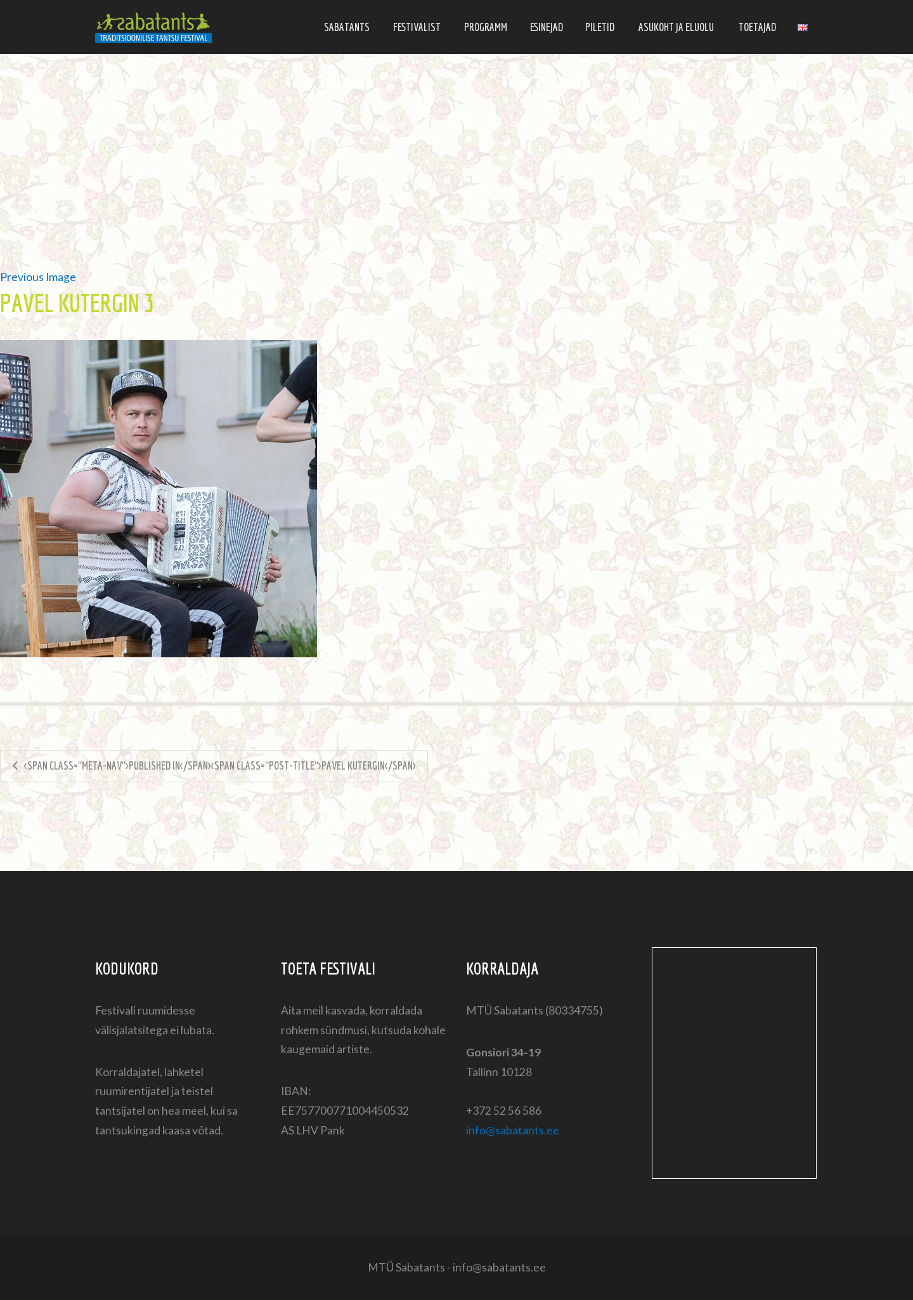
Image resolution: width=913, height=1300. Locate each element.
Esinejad (546, 27)
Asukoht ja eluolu (676, 27)
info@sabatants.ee (512, 1130)
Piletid (599, 27)
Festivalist (417, 27)
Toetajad (757, 27)
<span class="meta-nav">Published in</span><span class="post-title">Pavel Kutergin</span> (220, 765)
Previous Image (38, 277)
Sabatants (347, 27)
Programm (485, 27)
